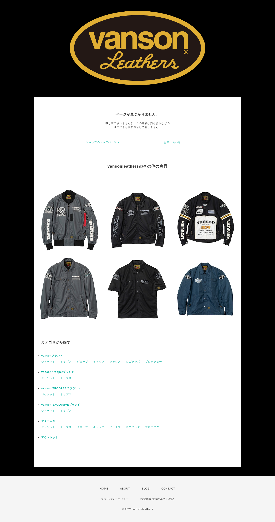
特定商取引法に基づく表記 (157, 498)
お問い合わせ (172, 142)
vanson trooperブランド (57, 372)
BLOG (146, 488)
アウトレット (49, 437)
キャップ (98, 361)
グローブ (82, 361)
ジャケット (48, 361)
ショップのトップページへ (102, 142)
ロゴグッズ (133, 361)
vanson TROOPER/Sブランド (61, 388)
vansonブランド (52, 355)
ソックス (115, 361)
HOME (104, 488)
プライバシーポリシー (115, 498)
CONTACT (168, 488)
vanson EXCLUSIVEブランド (60, 404)
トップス (66, 361)
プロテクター (153, 361)
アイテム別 (48, 421)
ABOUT (125, 488)
